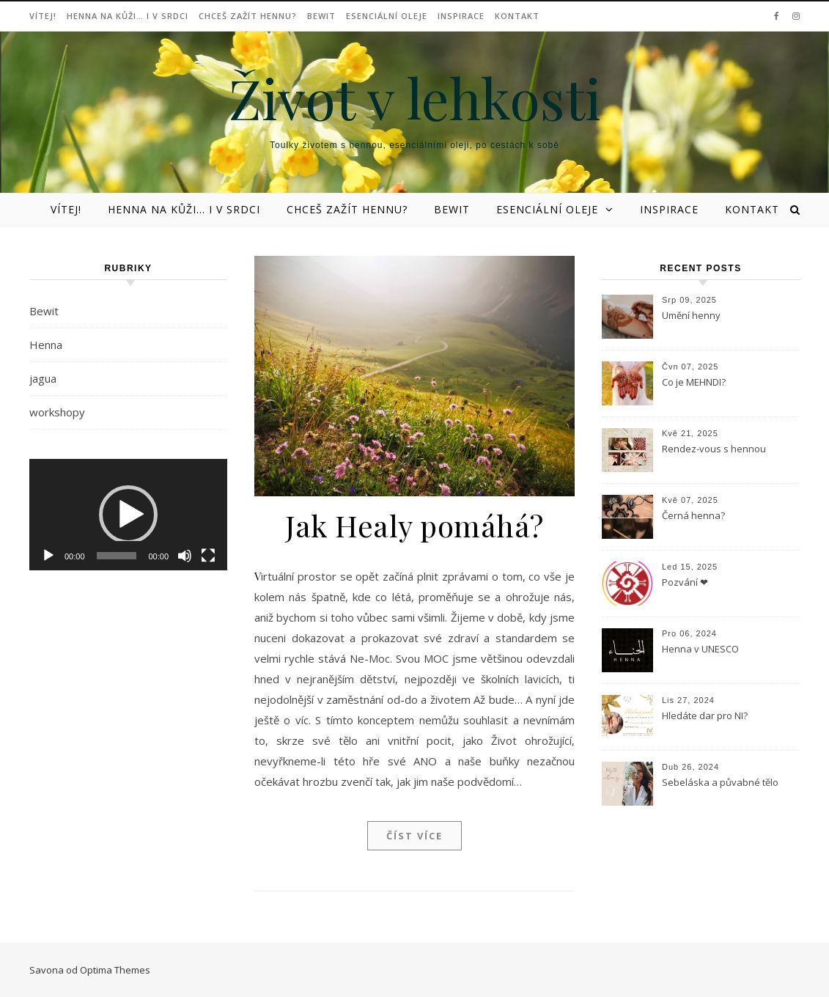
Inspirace (461, 15)
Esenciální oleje (386, 15)
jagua (42, 378)
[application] (128, 514)
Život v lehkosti (415, 97)
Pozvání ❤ (685, 582)
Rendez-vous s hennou (714, 448)
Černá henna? (693, 515)
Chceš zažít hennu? (248, 15)
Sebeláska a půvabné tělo (720, 782)
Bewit (321, 15)
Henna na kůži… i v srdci (127, 15)
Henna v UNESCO (700, 648)
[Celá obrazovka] (208, 555)
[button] (128, 514)
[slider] (117, 555)
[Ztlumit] (184, 555)
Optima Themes (115, 969)
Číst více (414, 835)
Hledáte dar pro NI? (705, 715)
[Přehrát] (48, 555)
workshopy (57, 412)
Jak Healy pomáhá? (414, 525)
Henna (45, 344)
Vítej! (42, 15)
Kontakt (517, 15)
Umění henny (691, 315)
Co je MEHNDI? (694, 382)
